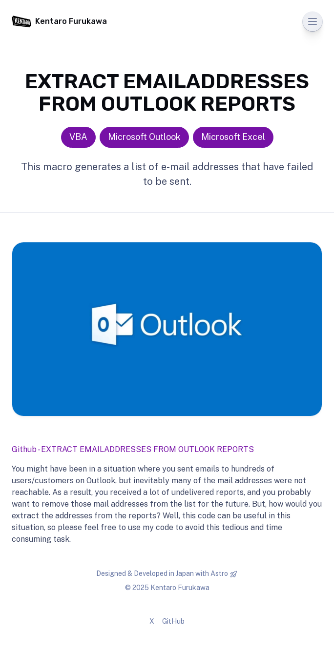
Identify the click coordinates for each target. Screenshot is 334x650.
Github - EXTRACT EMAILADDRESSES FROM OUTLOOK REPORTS (133, 449)
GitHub (173, 621)
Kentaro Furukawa (59, 21)
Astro (219, 573)
